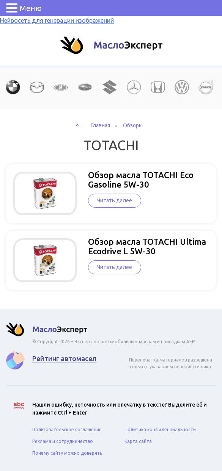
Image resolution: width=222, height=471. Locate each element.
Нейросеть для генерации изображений (57, 20)
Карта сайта (138, 441)
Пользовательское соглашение (67, 429)
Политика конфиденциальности (160, 429)
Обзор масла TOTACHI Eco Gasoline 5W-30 (141, 179)
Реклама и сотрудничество (62, 441)
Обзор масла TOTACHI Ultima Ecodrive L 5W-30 (147, 246)
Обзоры (133, 125)
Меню (31, 8)
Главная (100, 125)
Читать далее (114, 200)
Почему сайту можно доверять (67, 453)
